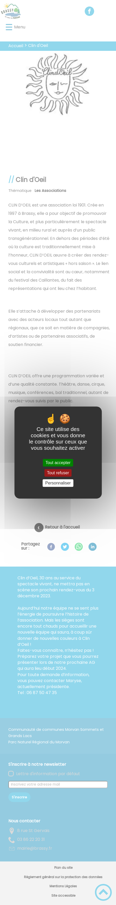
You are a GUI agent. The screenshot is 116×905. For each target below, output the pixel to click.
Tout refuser (58, 473)
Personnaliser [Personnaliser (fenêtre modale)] (58, 483)
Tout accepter (57, 462)
